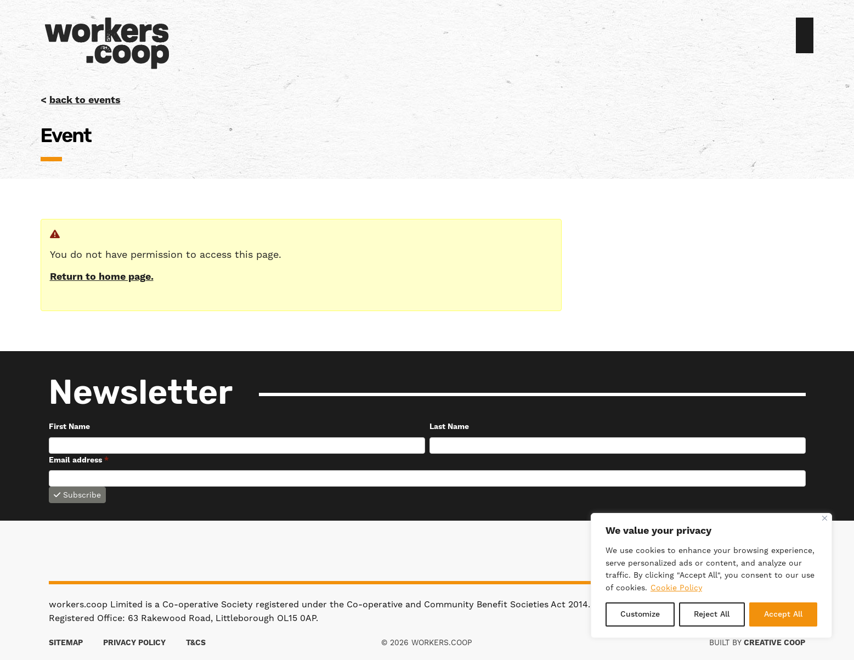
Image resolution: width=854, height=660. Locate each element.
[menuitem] (437, 37)
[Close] (824, 518)
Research (481, 37)
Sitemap (66, 643)
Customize (640, 614)
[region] (711, 575)
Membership (446, 37)
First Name (69, 427)
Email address (79, 460)
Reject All (711, 614)
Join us (804, 35)
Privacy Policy (134, 643)
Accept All (783, 614)
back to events (85, 100)
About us (437, 37)
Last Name (449, 427)
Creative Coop (774, 643)
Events (455, 37)
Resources (472, 37)
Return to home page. (102, 276)
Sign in (791, 37)
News (464, 37)
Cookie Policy (676, 587)
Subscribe (77, 494)
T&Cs (196, 643)
